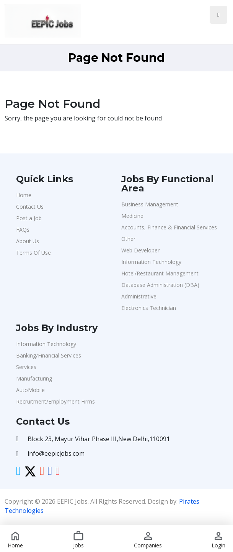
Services (26, 367)
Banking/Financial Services (48, 355)
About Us (27, 241)
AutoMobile (30, 390)
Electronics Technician (148, 307)
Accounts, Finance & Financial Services (169, 227)
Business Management (149, 204)
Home (23, 195)
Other (128, 238)
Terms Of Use (33, 252)
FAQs (22, 229)
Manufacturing (34, 378)
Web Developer (140, 250)
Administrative (138, 296)
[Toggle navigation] (218, 15)
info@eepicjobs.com (56, 453)
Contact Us (30, 206)
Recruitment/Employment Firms (55, 401)
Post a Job (29, 218)
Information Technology (151, 261)
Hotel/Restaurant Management (160, 273)
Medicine (132, 215)
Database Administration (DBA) (160, 284)
